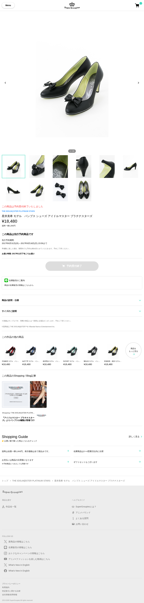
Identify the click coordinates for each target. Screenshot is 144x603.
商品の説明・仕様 (10, 300)
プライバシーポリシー (11, 584)
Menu (8, 5)
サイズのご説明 (9, 311)
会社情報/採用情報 (9, 594)
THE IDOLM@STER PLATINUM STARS (18, 211)
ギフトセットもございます (85, 462)
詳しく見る (134, 436)
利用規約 (5, 587)
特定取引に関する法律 (11, 591)
